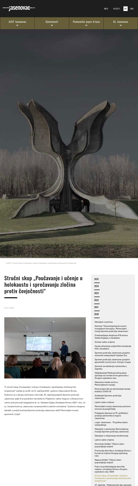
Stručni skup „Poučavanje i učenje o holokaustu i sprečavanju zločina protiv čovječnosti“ (113, 478)
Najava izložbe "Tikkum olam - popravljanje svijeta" (108, 461)
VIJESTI (116, 8)
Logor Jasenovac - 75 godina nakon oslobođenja (111, 423)
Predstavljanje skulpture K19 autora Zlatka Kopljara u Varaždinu (111, 336)
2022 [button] (97, 301)
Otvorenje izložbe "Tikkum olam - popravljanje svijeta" (110, 445)
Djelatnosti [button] (52, 23)
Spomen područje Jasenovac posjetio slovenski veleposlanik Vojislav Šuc (112, 354)
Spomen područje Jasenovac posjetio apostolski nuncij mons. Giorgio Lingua (113, 360)
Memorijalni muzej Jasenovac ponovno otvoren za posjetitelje (113, 407)
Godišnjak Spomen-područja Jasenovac (108, 396)
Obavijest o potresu (104, 322)
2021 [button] (97, 308)
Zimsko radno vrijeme (105, 342)
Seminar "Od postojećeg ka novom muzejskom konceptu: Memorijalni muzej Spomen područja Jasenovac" (111, 328)
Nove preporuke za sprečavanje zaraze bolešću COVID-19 (112, 390)
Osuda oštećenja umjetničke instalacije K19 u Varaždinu (113, 347)
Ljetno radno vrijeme (104, 402)
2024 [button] (97, 287)
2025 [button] (97, 280)
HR (125, 8)
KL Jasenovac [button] (120, 23)
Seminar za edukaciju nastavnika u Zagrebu (111, 367)
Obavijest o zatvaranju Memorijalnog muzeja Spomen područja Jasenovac (112, 430)
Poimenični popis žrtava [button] (86, 23)
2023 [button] (97, 294)
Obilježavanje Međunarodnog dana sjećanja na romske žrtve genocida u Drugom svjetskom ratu (112, 375)
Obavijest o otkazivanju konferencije (111, 435)
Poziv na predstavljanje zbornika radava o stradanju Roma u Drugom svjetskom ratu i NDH (111, 469)
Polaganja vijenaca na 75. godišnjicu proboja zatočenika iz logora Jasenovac (111, 415)
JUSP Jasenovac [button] (17, 23)
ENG (132, 8)
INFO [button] (106, 8)
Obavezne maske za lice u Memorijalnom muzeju (106, 383)
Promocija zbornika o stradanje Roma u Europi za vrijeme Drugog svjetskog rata (113, 453)
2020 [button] (97, 315)
